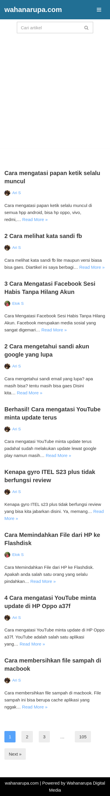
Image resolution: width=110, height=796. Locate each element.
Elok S (18, 303)
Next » (15, 754)
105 (83, 736)
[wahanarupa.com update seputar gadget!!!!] (33, 9)
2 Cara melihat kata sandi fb (43, 236)
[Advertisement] (55, 93)
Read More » (35, 219)
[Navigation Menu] (99, 9)
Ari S (16, 193)
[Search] (48, 27)
